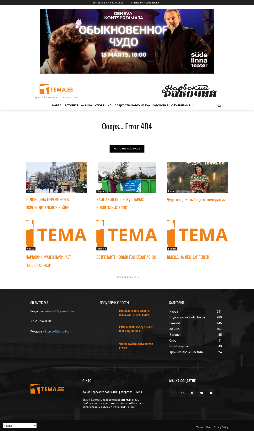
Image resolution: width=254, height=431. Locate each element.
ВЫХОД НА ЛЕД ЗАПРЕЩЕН (188, 257)
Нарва (30, 191)
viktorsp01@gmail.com (59, 311)
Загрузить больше (127, 277)
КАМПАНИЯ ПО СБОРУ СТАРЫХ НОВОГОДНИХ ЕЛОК (136, 329)
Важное (102, 248)
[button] (219, 105)
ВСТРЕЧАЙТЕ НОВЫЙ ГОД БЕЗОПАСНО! (126, 257)
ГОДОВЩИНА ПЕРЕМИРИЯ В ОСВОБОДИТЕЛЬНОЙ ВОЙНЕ (134, 312)
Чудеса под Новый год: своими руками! (197, 199)
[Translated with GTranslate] (20, 425)
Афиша (30, 248)
